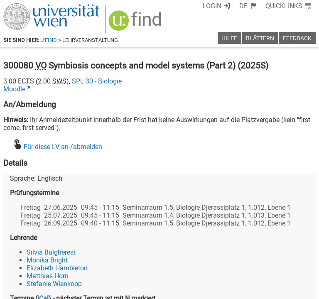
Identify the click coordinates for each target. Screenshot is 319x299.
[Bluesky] (249, 264)
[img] (130, 21)
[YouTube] (275, 264)
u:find (48, 40)
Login (227, 6)
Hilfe (229, 38)
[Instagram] (302, 264)
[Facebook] (222, 264)
